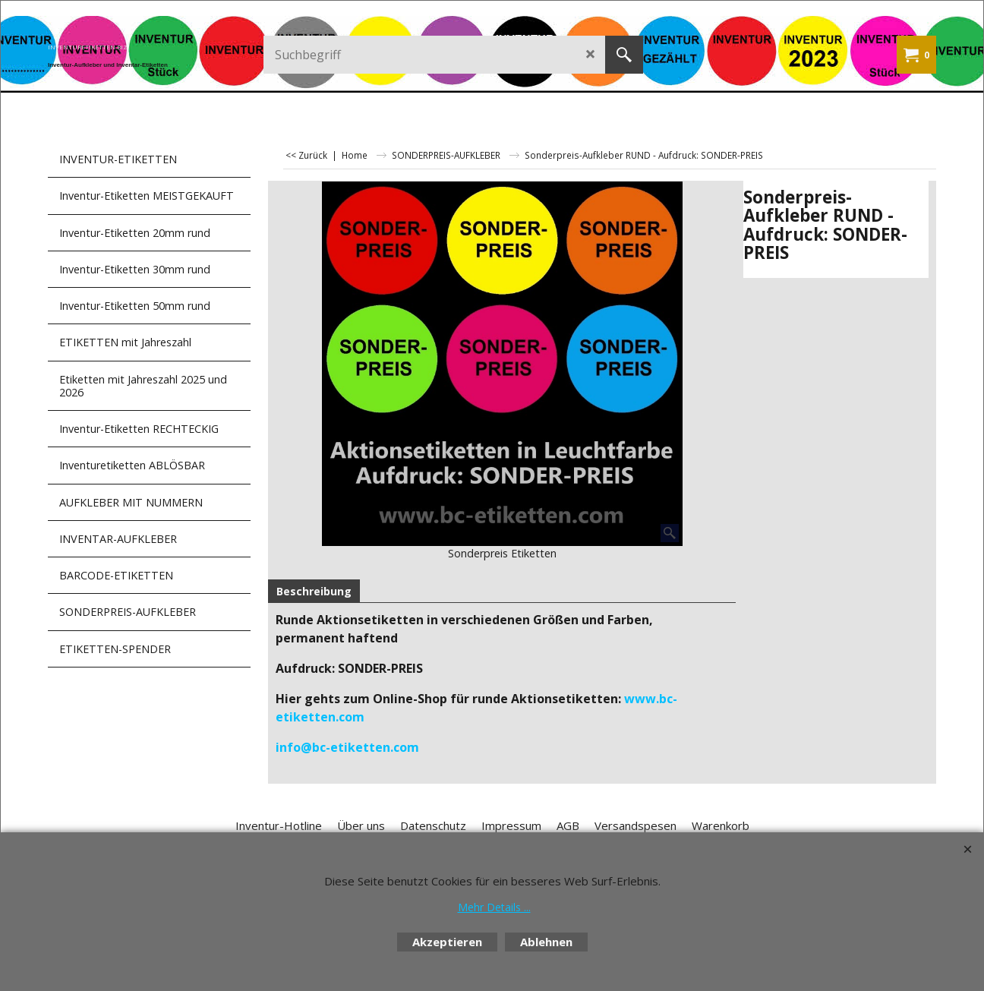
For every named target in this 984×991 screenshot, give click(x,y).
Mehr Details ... (494, 907)
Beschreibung (314, 591)
